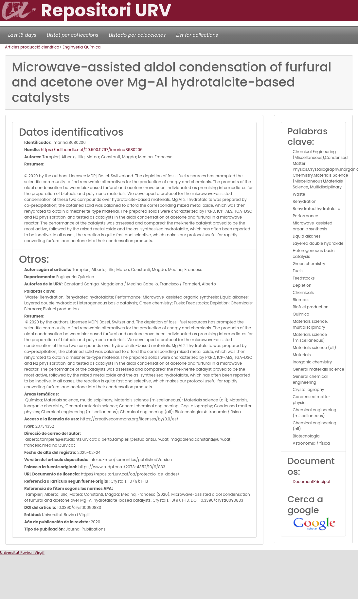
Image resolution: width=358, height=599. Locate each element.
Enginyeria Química (81, 47)
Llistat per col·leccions (72, 35)
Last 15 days (22, 35)
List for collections (197, 35)
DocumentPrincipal (311, 481)
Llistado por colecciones (137, 35)
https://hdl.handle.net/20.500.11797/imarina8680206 (91, 149)
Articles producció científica (32, 47)
